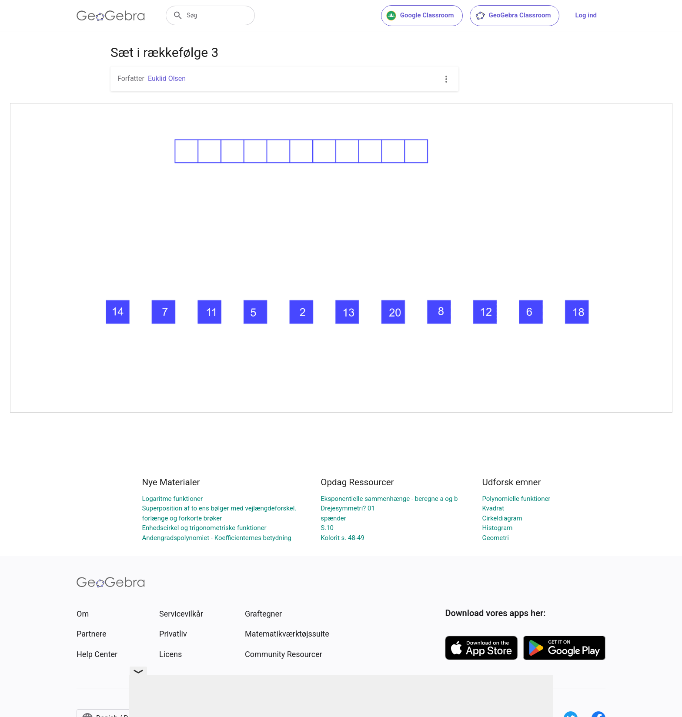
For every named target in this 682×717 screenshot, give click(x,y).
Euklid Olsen (167, 78)
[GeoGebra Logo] (111, 15)
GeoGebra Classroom (513, 15)
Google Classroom (420, 15)
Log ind (586, 15)
